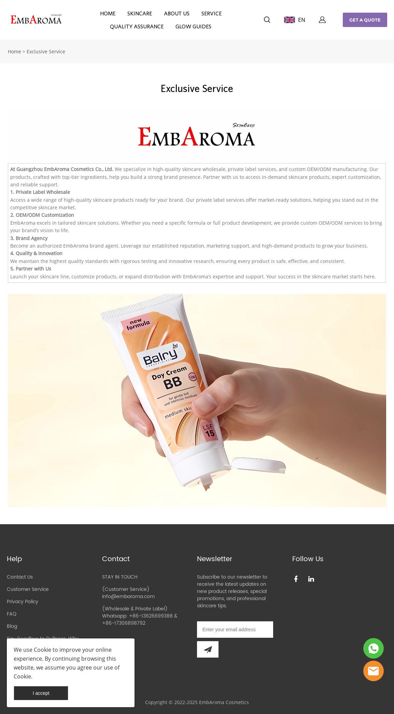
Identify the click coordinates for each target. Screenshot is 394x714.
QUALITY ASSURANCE (137, 26)
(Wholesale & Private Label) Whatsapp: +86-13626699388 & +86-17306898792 (139, 616)
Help (14, 559)
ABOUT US (176, 13)
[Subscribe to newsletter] (208, 649)
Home (14, 51)
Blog (12, 626)
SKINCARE (139, 13)
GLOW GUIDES (193, 26)
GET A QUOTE (365, 20)
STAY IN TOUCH (120, 577)
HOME (107, 13)
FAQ (11, 614)
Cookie (42, 649)
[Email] (235, 629)
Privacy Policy (22, 602)
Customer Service (28, 589)
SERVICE (211, 13)
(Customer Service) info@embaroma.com (128, 592)
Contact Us (20, 577)
